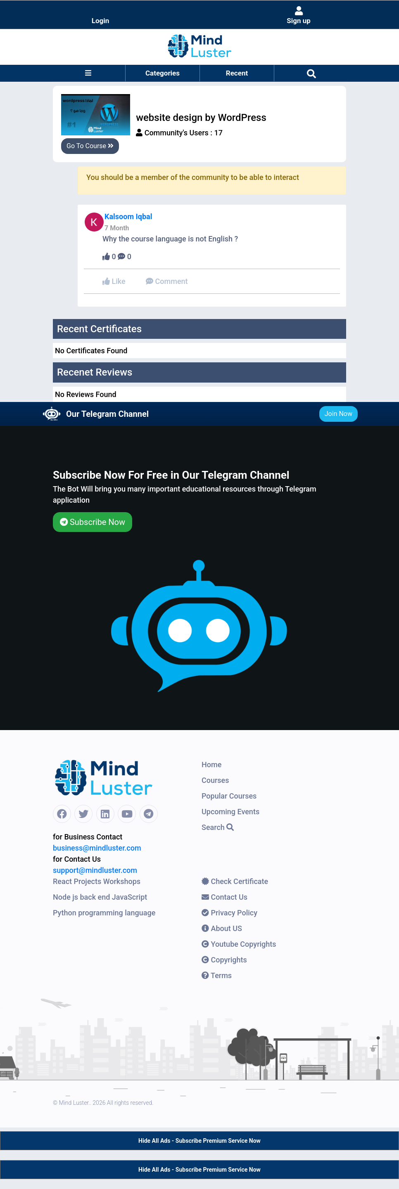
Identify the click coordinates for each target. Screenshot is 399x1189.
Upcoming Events (230, 811)
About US (222, 928)
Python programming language (104, 912)
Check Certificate (235, 881)
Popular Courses (229, 796)
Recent (237, 73)
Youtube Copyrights (239, 944)
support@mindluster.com (95, 870)
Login (100, 21)
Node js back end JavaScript (100, 897)
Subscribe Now (92, 522)
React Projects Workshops (96, 881)
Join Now (338, 414)
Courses (215, 780)
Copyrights (224, 959)
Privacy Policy (229, 912)
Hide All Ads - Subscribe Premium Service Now (199, 1140)
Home (211, 764)
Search (218, 827)
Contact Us (224, 897)
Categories (162, 73)
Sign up (299, 15)
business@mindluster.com (97, 848)
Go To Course (90, 146)
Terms (217, 975)
